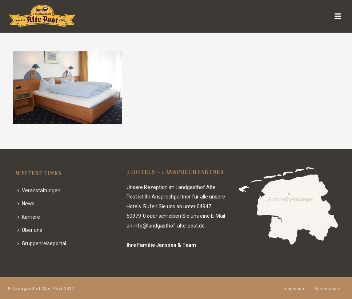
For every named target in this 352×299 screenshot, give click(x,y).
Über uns (29, 230)
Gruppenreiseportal (41, 243)
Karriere (28, 217)
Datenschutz (327, 288)
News (26, 203)
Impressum (294, 288)
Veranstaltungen (38, 190)
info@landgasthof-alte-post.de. (169, 226)
